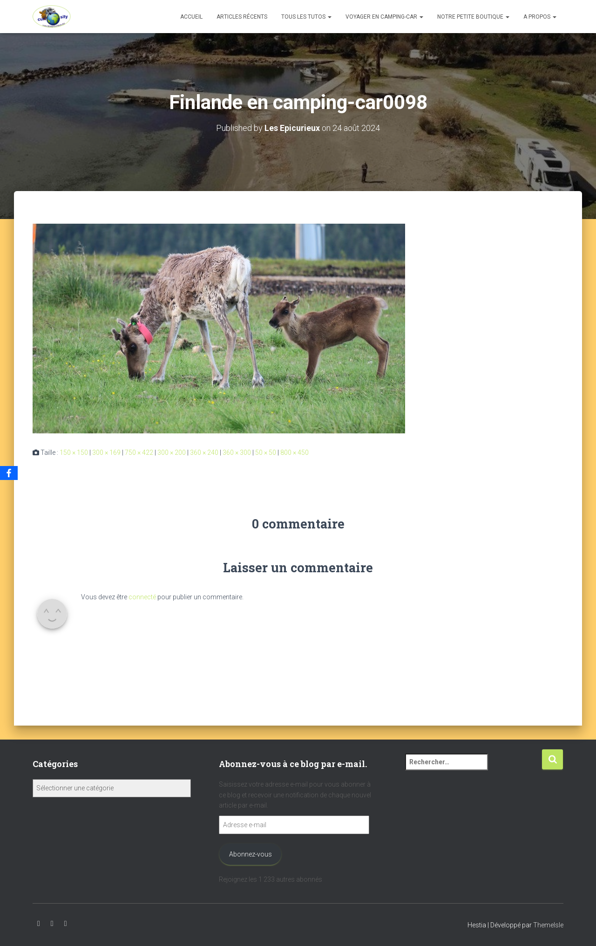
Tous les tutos (306, 17)
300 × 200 (171, 452)
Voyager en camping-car (384, 17)
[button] (329, 17)
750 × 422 (139, 452)
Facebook (66, 923)
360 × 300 (237, 452)
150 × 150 (74, 452)
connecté (142, 596)
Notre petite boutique (473, 17)
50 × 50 (265, 452)
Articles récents (242, 17)
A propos (539, 17)
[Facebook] (9, 473)
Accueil (191, 17)
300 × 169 (106, 452)
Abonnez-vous (250, 854)
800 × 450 (294, 452)
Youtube (39, 923)
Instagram (52, 923)
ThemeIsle (548, 925)
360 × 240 (204, 452)
